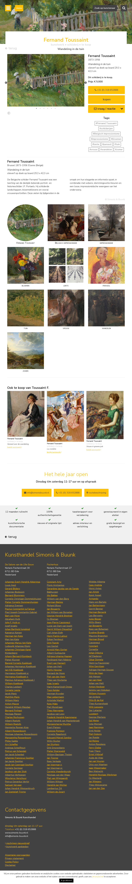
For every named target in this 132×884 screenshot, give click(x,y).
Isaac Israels (53, 684)
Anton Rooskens (97, 744)
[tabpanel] (45, 80)
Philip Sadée (11, 741)
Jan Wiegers (95, 782)
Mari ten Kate (12, 640)
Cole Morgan (95, 724)
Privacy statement (14, 859)
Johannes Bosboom (14, 592)
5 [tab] (51, 108)
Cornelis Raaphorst (56, 734)
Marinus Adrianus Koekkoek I (20, 680)
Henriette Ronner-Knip (17, 728)
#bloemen (116, 139)
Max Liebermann (55, 697)
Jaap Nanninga (96, 727)
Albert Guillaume (56, 653)
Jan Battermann (97, 606)
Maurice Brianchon (98, 636)
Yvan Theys (94, 751)
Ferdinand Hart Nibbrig (59, 660)
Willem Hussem (97, 694)
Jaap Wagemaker (97, 768)
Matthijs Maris (12, 697)
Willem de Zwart (56, 792)
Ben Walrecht (96, 772)
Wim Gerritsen (96, 667)
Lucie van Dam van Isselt (59, 626)
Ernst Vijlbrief (96, 755)
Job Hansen (94, 677)
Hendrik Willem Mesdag (17, 707)
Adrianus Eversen (14, 606)
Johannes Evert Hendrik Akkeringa (22, 582)
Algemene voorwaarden (17, 855)
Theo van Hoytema (57, 680)
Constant (93, 646)
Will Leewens (96, 707)
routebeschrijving (96, 492)
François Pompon (55, 731)
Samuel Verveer (13, 785)
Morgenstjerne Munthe (59, 724)
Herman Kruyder (55, 694)
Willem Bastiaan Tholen (59, 755)
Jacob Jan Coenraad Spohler (19, 765)
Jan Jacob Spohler (14, 761)
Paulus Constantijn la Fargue (20, 609)
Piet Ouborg (95, 734)
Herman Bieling (55, 602)
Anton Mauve (12, 704)
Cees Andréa (95, 585)
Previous (6, 82)
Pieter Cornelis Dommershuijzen (21, 602)
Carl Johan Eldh (55, 633)
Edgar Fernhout (55, 640)
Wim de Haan (96, 673)
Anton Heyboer (97, 687)
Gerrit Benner (96, 609)
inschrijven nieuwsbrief (17, 843)
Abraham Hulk (12, 619)
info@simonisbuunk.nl (36, 492)
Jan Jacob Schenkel (14, 755)
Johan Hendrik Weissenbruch (20, 789)
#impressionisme (99, 139)
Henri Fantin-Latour (57, 636)
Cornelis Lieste (12, 690)
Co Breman (52, 619)
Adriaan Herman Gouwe (101, 670)
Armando (93, 599)
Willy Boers (95, 622)
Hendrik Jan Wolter (57, 785)
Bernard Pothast (13, 711)
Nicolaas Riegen (13, 714)
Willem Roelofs (13, 724)
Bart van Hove (12, 616)
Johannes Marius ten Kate (18, 643)
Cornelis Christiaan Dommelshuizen (23, 599)
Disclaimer (10, 865)
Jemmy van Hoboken (99, 690)
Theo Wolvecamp (98, 785)
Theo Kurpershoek (98, 704)
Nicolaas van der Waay (58, 775)
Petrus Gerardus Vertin (17, 782)
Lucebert (93, 714)
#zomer (119, 149)
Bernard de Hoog (56, 673)
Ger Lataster (95, 711)
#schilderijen (106, 128)
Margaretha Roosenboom (18, 738)
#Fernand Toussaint (106, 123)
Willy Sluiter (53, 741)
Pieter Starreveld (56, 751)
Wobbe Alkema (97, 582)
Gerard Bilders (12, 589)
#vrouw (93, 149)
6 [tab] (55, 108)
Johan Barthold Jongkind (17, 629)
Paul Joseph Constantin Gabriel (21, 612)
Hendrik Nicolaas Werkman (103, 775)
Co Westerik (95, 778)
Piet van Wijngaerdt (57, 778)
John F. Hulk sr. (12, 623)
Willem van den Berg (58, 599)
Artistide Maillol (55, 701)
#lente (95, 144)
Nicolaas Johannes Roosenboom (21, 734)
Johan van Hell (54, 667)
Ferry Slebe (95, 748)
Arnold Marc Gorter (57, 650)
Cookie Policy (12, 862)
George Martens (97, 717)
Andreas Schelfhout (15, 748)
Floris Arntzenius (55, 585)
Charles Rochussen (14, 717)
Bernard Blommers (15, 596)
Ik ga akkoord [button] (66, 880)
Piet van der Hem (56, 677)
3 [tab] (44, 108)
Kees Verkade (54, 761)
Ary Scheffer (11, 745)
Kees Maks (52, 704)
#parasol (107, 144)
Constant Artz (54, 582)
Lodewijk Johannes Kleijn (17, 646)
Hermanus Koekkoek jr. (16, 677)
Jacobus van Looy (55, 714)
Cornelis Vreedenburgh (59, 772)
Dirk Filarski (53, 643)
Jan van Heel (95, 680)
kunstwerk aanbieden (16, 847)
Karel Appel (95, 595)
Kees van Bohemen (98, 629)
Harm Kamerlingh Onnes (59, 687)
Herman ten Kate (14, 636)
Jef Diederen (95, 656)
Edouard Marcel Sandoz (59, 738)
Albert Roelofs (12, 721)
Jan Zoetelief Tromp (15, 792)
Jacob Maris (11, 694)
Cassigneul (94, 643)
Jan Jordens (94, 697)
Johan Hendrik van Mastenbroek (63, 721)
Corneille (93, 650)
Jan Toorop (52, 758)
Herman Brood (96, 639)
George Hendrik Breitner (59, 616)
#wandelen (106, 149)
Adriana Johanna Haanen (59, 656)
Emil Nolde (94, 731)
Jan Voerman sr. (55, 768)
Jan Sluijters (53, 745)
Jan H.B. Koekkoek (14, 670)
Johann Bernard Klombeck (18, 656)
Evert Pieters (54, 728)
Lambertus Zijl (54, 789)
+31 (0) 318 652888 (106, 89)
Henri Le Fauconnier (99, 663)
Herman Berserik (97, 612)
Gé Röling (94, 741)
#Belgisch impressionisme (106, 133)
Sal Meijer (94, 721)
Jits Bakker (52, 596)
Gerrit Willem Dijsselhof (59, 629)
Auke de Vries (96, 758)
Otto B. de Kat (96, 700)
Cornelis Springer (14, 768)
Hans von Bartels (97, 602)
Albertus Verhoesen (15, 775)
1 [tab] (36, 108)
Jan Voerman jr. (54, 765)
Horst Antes (95, 589)
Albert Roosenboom (15, 731)
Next (85, 82)
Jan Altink (94, 592)
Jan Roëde (94, 738)
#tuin (117, 144)
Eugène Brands (96, 633)
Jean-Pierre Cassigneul (58, 623)
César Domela (96, 660)
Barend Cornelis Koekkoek (18, 663)
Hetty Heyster (54, 670)
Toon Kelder (53, 690)
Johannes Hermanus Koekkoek (20, 667)
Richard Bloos (54, 606)
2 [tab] (40, 108)
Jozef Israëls (11, 626)
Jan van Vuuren (96, 761)
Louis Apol (10, 585)
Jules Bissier (95, 619)
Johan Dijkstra (96, 653)
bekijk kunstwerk (14, 447)
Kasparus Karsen (13, 633)
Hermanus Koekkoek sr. (17, 673)
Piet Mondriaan (55, 707)
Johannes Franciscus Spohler (19, 758)
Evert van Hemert (56, 663)
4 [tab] (47, 108)
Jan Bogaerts (53, 609)
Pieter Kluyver (12, 660)
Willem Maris (12, 701)
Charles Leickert (13, 687)
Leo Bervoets (96, 616)
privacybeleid (97, 876)
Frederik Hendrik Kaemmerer (62, 717)
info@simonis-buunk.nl (16, 836)
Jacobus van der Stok (16, 772)
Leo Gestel (52, 646)
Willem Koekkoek (14, 684)
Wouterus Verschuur (16, 778)
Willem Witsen (55, 782)
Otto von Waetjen (98, 765)
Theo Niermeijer (55, 711)
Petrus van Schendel (15, 751)
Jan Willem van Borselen (59, 612)
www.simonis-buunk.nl (16, 833)
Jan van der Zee (97, 788)
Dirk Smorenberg (56, 748)
